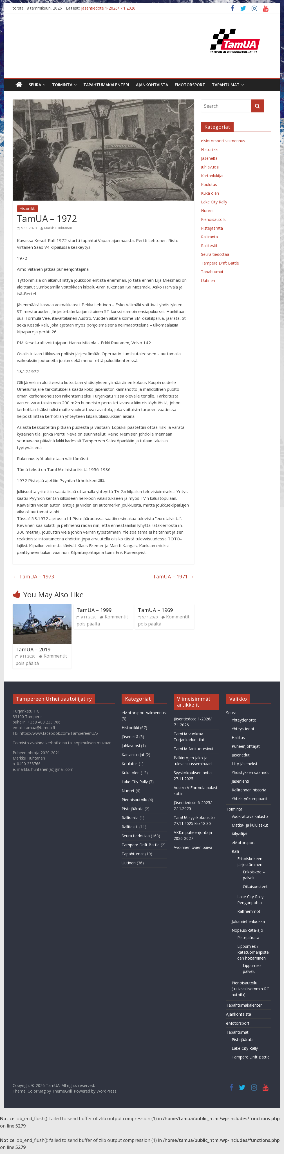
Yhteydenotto (244, 720)
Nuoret (207, 210)
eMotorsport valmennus (223, 140)
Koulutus (209, 184)
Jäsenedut (241, 755)
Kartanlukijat (212, 175)
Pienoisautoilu (214, 219)
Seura (35, 84)
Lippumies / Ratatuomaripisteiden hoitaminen (253, 952)
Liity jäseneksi (244, 763)
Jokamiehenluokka (248, 921)
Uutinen (208, 280)
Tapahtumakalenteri (106, 84)
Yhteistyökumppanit (250, 798)
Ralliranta (209, 236)
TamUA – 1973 (33, 576)
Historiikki (27, 208)
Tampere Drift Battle (220, 263)
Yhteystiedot (243, 728)
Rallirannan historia (249, 790)
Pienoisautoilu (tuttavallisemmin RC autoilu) (250, 988)
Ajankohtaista (152, 84)
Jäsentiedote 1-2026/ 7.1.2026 (108, 8)
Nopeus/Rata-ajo (247, 930)
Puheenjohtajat (246, 746)
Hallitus (238, 737)
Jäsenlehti (240, 781)
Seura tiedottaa (215, 254)
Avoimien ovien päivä (193, 847)
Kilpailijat (240, 833)
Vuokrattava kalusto (250, 816)
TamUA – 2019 (32, 649)
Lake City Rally (214, 202)
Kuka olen (210, 193)
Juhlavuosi (210, 167)
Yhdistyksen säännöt (250, 772)
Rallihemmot (248, 911)
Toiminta (62, 84)
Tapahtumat (226, 84)
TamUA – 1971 (173, 576)
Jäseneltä (209, 158)
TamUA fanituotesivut (194, 748)
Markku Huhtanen (58, 228)
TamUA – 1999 (94, 610)
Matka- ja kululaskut (250, 825)
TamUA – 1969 (155, 610)
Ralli (235, 851)
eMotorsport (190, 84)
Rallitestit (209, 245)
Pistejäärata (212, 228)
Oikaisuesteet (255, 886)
